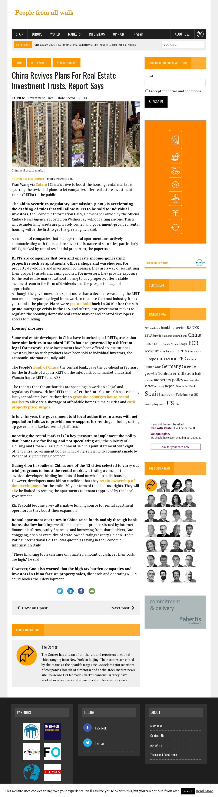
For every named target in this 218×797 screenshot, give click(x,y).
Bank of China (44, 362)
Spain (19, 34)
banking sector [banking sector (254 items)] (173, 328)
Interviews (96, 34)
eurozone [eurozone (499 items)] (167, 359)
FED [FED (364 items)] (183, 360)
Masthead (156, 721)
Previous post (31, 603)
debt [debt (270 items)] (158, 344)
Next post (123, 603)
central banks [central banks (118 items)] (180, 336)
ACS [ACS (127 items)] (147, 329)
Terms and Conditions (163, 750)
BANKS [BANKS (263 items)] (193, 328)
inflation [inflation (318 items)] (186, 374)
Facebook (95, 723)
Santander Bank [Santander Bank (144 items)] (186, 387)
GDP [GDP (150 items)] (158, 368)
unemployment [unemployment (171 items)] (155, 405)
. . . (201, 34)
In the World (40, 62)
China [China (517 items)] (195, 336)
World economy (67, 62)
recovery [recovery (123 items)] (160, 387)
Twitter (93, 738)
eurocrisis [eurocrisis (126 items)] (195, 352)
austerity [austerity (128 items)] (156, 329)
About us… (183, 34)
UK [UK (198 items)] (196, 396)
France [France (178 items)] (150, 368)
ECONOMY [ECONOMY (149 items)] (152, 353)
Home (18, 62)
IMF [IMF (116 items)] (176, 374)
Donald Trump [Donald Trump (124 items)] (171, 345)
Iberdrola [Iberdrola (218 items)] (165, 374)
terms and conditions (185, 91)
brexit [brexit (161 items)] (158, 337)
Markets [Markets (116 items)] (149, 381)
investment (35, 98)
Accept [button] (188, 791)
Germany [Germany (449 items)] (171, 367)
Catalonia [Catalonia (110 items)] (167, 336)
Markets (73, 34)
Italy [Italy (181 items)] (198, 375)
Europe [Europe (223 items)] (150, 360)
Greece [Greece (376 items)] (189, 367)
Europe (36, 34)
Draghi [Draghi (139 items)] (184, 345)
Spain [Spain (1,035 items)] (153, 395)
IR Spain (137, 34)
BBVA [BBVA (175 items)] (149, 336)
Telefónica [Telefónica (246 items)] (184, 395)
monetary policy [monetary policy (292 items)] (169, 380)
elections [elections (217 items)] (167, 352)
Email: (150, 76)
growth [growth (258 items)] (151, 374)
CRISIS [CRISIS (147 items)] (149, 345)
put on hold (79, 299)
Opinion (117, 34)
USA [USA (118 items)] (177, 405)
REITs (81, 98)
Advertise (156, 740)
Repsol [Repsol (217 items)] (170, 387)
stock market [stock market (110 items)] (168, 396)
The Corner (35, 179)
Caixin (40, 185)
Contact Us (157, 730)
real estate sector (60, 98)
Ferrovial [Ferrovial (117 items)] (192, 360)
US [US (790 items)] (170, 404)
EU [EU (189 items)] (177, 352)
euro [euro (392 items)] (184, 352)
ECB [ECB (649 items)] (194, 343)
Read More (204, 791)
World (54, 34)
